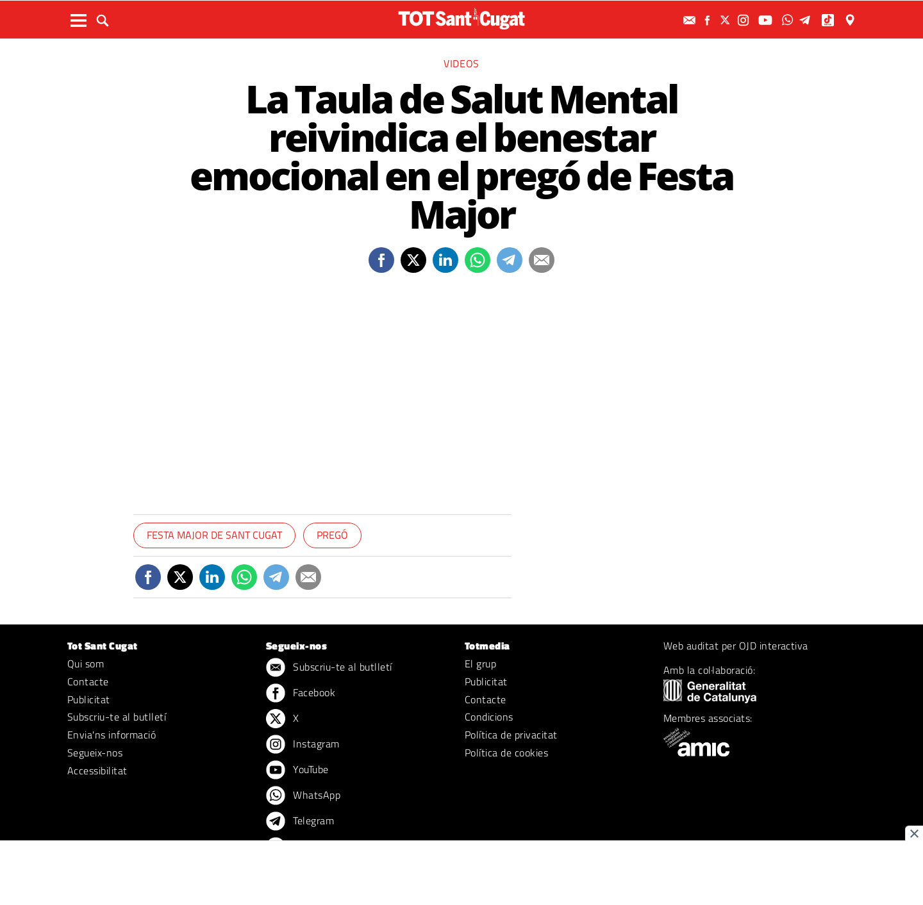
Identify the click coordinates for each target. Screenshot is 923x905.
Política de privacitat (511, 734)
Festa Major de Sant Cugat (214, 534)
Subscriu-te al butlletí (116, 716)
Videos (461, 63)
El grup (480, 663)
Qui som (85, 663)
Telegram (300, 822)
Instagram (303, 745)
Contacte (88, 681)
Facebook (300, 693)
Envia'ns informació (111, 734)
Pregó (332, 534)
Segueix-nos (94, 752)
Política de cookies (506, 752)
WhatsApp (303, 796)
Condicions (489, 716)
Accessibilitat (97, 770)
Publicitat (88, 699)
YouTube (297, 770)
